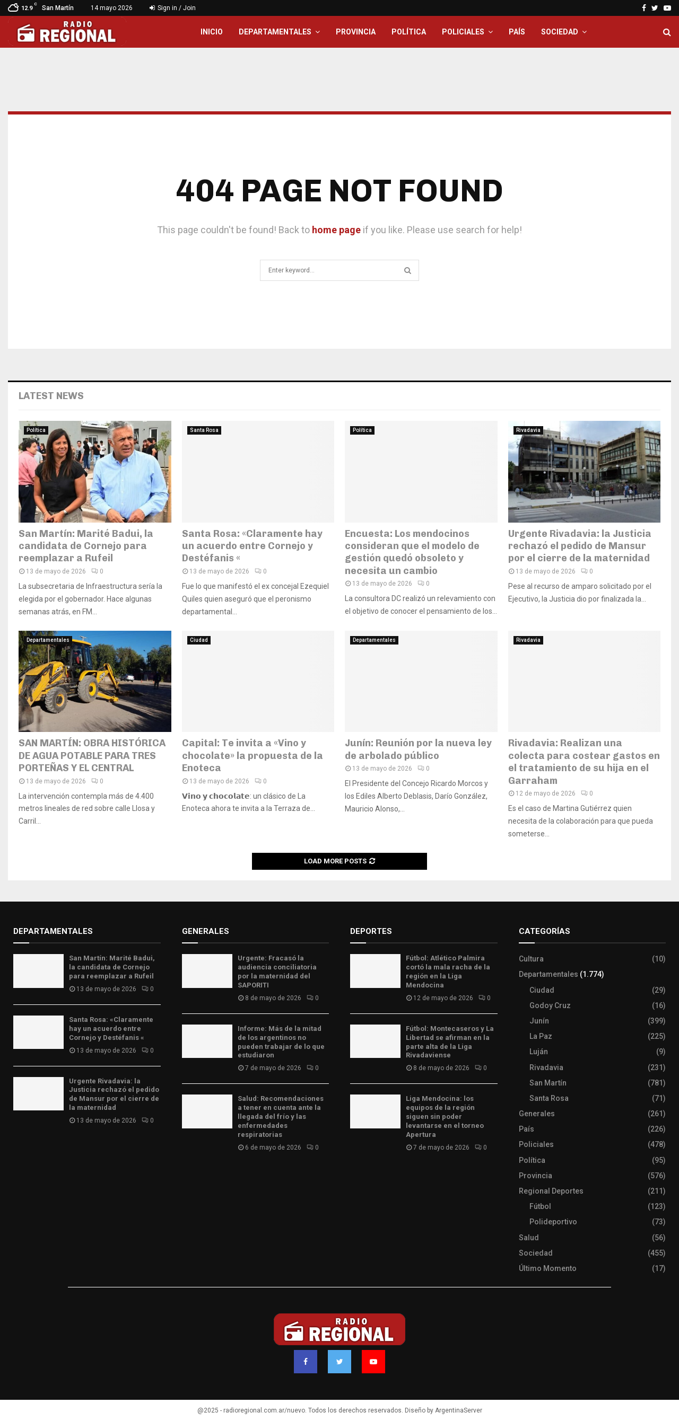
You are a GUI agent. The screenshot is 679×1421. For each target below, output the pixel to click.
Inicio (212, 32)
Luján (538, 1051)
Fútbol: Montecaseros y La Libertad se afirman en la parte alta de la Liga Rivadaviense (450, 1042)
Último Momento (548, 1268)
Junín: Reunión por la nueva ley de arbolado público (418, 749)
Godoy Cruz (550, 1005)
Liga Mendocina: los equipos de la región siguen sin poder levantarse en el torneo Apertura (445, 1116)
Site (371, 1179)
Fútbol (540, 1206)
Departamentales (275, 32)
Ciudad (199, 640)
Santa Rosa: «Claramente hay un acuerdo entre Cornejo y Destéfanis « (252, 546)
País (517, 32)
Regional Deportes (551, 1191)
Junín (539, 1021)
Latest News (51, 396)
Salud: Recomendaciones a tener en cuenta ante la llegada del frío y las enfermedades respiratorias (281, 1116)
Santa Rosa (204, 430)
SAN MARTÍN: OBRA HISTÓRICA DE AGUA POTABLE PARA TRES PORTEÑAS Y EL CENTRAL (92, 755)
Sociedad (559, 32)
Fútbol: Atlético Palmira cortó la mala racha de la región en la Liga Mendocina (448, 971)
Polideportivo (553, 1221)
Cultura (531, 959)
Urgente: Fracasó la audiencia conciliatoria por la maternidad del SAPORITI (277, 971)
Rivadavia (528, 430)
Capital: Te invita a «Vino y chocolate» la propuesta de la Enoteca (252, 755)
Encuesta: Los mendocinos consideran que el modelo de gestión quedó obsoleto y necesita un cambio (412, 552)
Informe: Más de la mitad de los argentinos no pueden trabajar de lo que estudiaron (281, 1042)
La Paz (540, 1036)
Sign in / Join (173, 8)
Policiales (463, 32)
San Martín (548, 1083)
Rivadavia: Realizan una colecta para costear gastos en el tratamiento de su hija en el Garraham (584, 761)
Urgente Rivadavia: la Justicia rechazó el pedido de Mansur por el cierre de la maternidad (579, 546)
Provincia (356, 32)
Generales (537, 1113)
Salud (529, 1237)
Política (408, 32)
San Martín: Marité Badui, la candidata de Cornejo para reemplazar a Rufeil (86, 546)
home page (336, 229)
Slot (357, 1179)
